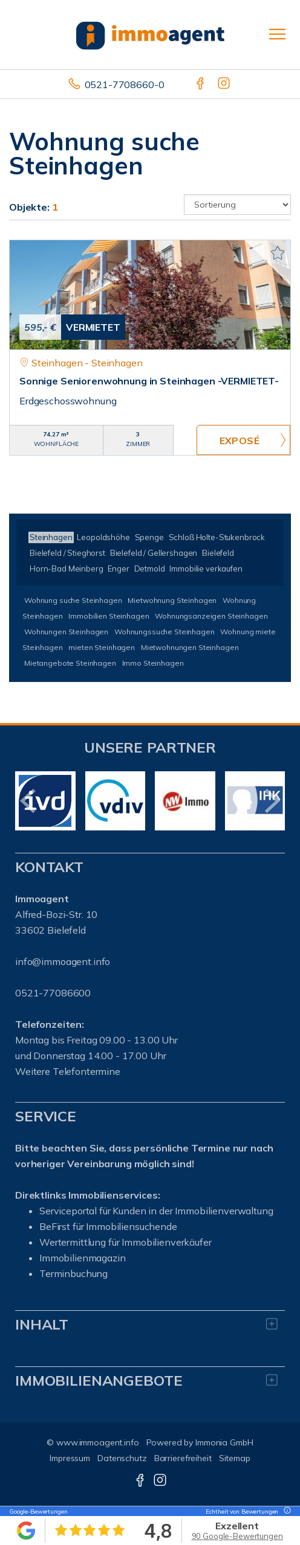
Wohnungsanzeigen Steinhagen (211, 615)
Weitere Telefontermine (67, 1071)
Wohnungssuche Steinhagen (164, 631)
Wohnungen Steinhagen (66, 631)
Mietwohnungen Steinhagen (190, 647)
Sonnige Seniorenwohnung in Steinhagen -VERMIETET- (149, 381)
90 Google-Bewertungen (237, 1536)
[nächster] (271, 801)
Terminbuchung (73, 1273)
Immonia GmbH (224, 1442)
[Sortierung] (237, 204)
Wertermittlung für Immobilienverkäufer (125, 1242)
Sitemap (234, 1458)
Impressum (70, 1458)
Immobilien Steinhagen (108, 615)
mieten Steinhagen (101, 647)
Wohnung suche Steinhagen (73, 600)
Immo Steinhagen (153, 662)
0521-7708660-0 (125, 84)
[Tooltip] (285, 1511)
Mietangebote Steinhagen (70, 662)
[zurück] (28, 801)
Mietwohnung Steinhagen (172, 600)
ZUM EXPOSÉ (243, 440)
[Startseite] (150, 34)
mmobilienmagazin (84, 1258)
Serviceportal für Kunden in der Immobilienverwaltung (156, 1211)
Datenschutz (122, 1458)
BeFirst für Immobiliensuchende (108, 1226)
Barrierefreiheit (183, 1458)
